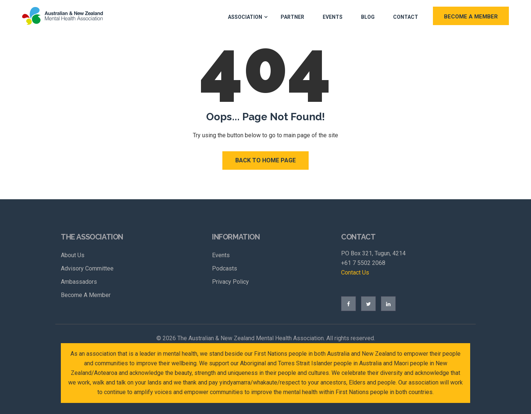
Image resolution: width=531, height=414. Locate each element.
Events (333, 17)
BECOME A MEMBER (471, 16)
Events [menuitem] (221, 255)
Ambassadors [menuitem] (79, 281)
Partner (292, 17)
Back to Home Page (265, 160)
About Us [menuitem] (72, 255)
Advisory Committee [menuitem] (87, 268)
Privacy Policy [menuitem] (230, 281)
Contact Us (355, 272)
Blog (368, 17)
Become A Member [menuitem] (86, 295)
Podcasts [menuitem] (224, 268)
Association (245, 17)
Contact (405, 17)
